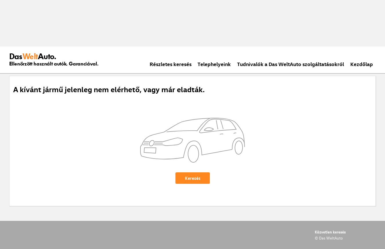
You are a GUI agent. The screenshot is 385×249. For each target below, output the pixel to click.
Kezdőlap (361, 64)
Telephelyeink (214, 64)
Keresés (192, 178)
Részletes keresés (170, 64)
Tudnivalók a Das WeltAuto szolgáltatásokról (290, 64)
